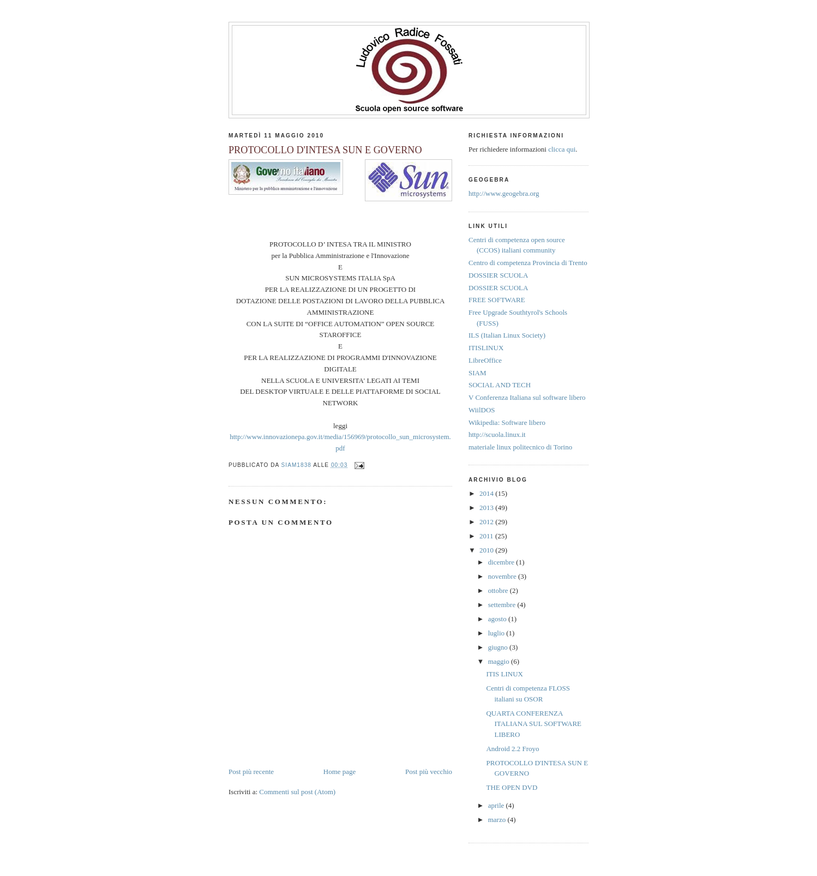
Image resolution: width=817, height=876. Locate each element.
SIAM (477, 373)
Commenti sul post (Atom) (297, 792)
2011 (487, 536)
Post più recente (251, 771)
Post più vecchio (428, 771)
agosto (498, 619)
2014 (487, 493)
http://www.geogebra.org (503, 193)
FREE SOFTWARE (496, 300)
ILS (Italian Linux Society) (506, 335)
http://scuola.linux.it (497, 434)
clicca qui (561, 149)
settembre (503, 605)
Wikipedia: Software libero (506, 422)
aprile (497, 805)
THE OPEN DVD (511, 787)
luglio (497, 633)
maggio (499, 661)
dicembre (502, 562)
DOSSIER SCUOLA (498, 275)
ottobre (499, 590)
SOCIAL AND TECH (499, 385)
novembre (503, 576)
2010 (487, 550)
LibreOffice (485, 360)
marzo (498, 819)
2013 (487, 507)
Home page (339, 771)
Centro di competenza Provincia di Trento (527, 263)
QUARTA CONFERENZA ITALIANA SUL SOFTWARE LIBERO (533, 724)
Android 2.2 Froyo (512, 749)
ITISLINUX (485, 348)
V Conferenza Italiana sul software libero (527, 397)
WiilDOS (481, 410)
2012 (487, 522)
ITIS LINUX (504, 674)
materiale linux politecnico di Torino (520, 447)
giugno (498, 647)
